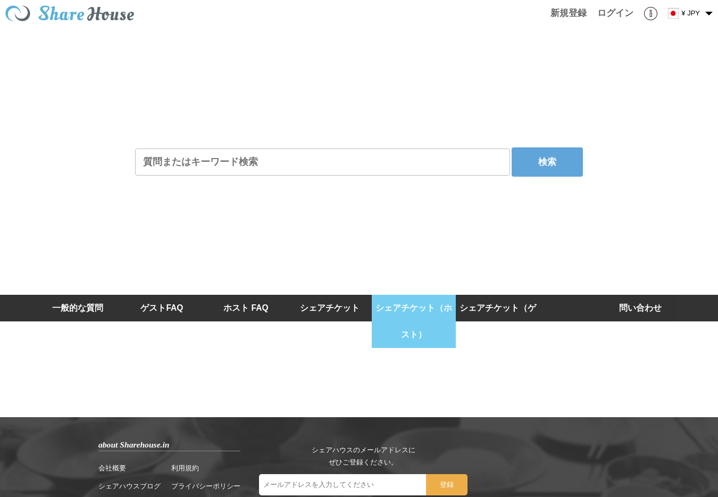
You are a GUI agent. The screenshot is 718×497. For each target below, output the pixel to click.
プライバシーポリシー (205, 486)
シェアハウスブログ (129, 486)
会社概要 (112, 468)
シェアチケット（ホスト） (413, 321)
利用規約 (185, 468)
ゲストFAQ (161, 307)
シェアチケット (330, 307)
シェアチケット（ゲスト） (498, 321)
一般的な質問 (77, 307)
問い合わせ (640, 307)
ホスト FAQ (245, 307)
